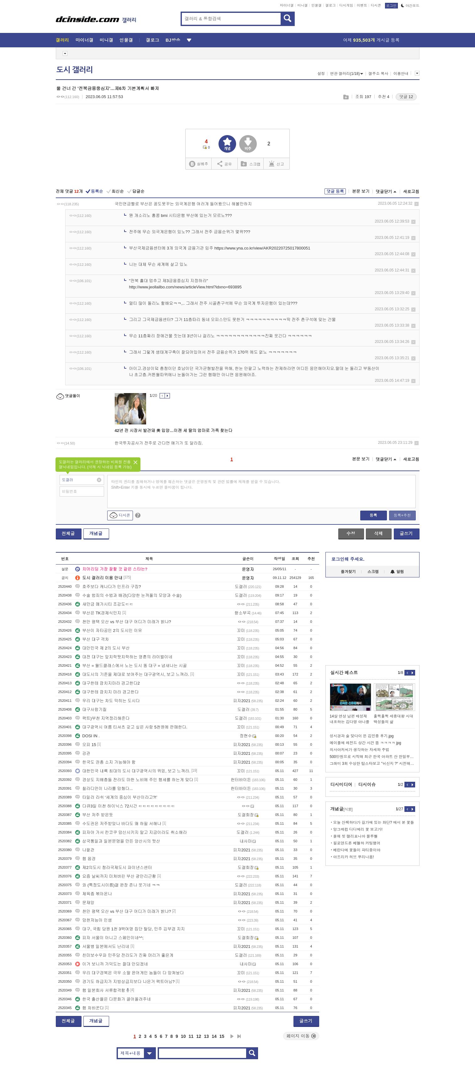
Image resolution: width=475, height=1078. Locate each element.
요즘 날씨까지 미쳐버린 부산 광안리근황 (115, 876)
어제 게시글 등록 (371, 40)
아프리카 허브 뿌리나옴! (353, 857)
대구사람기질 (91, 709)
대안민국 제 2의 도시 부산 (102, 648)
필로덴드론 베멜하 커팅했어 (357, 843)
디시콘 (376, 5)
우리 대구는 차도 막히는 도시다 (107, 700)
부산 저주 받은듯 (94, 814)
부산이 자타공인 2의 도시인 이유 (108, 630)
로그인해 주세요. (348, 559)
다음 (232, 1036)
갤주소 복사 (378, 73)
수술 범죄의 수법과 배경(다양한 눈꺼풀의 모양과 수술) (128, 595)
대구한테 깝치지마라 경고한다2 (107, 683)
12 (198, 1036)
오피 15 (85, 744)
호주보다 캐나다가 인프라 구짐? (108, 586)
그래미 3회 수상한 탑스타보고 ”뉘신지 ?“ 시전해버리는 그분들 (372, 763)
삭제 (416, 204)
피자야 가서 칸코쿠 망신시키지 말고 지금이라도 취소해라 (131, 832)
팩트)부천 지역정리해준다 (102, 718)
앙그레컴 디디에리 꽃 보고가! (358, 829)
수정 (350, 533)
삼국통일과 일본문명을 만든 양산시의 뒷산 (117, 841)
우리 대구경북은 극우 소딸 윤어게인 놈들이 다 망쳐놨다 (129, 972)
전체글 (68, 533)
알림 (397, 572)
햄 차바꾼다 (89, 1008)
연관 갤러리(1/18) (346, 73)
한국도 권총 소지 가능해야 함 (105, 762)
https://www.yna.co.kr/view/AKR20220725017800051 (262, 248)
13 (206, 1036)
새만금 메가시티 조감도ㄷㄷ (104, 604)
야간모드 (410, 6)
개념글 (96, 533)
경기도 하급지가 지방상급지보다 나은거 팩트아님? (125, 981)
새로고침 (411, 191)
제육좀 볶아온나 (93, 893)
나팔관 (84, 850)
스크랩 (346, 97)
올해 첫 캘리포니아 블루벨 (355, 836)
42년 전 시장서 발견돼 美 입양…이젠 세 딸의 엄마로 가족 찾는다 (174, 430)
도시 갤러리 (74, 70)
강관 (82, 753)
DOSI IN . (87, 736)
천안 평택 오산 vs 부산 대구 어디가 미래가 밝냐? (123, 621)
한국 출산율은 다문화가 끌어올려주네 (113, 999)
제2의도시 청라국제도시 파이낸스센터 (113, 867)
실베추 (198, 164)
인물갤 (316, 5)
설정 (321, 73)
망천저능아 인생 (93, 920)
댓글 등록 (335, 191)
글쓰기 (406, 533)
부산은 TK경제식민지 (98, 613)
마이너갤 (287, 5)
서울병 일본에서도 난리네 (102, 946)
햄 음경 (85, 858)
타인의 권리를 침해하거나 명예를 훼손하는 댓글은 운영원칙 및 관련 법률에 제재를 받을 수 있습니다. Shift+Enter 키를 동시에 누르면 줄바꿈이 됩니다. (195, 485)
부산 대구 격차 (92, 639)
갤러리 (62, 40)
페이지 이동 (301, 1036)
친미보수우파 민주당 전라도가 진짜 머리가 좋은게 (124, 955)
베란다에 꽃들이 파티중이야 (357, 850)
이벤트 (362, 5)
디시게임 (346, 5)
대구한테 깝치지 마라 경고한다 (107, 692)
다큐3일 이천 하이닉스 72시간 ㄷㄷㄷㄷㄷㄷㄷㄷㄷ (125, 806)
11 (190, 1036)
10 (183, 1036)
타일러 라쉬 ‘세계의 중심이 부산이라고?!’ (116, 797)
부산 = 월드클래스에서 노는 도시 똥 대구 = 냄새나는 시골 (131, 665)
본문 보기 (361, 191)
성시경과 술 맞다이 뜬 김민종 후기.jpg (362, 736)
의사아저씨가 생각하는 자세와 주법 (359, 750)
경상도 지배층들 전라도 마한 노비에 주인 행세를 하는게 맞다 (134, 779)
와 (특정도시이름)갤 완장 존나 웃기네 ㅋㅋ (117, 885)
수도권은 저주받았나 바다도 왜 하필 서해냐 (118, 823)
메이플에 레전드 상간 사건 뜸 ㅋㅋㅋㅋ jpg (365, 743)
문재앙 (84, 902)
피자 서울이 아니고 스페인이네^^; (109, 937)
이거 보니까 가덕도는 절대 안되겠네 (111, 964)
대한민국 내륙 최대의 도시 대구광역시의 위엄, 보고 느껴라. (132, 771)
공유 (224, 163)
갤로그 (330, 5)
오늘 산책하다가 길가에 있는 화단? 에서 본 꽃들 (373, 822)
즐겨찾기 (348, 572)
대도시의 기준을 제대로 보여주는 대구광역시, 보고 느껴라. (132, 674)
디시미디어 (341, 784)
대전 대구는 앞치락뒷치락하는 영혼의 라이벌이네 (123, 657)
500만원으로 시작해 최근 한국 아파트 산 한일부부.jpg (372, 757)
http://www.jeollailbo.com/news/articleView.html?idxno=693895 (185, 287)
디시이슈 (367, 784)
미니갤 (302, 5)
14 (214, 1036)
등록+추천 (402, 515)
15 (221, 1036)
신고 (276, 163)
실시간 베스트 (344, 672)
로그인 (391, 6)
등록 (373, 515)
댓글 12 (406, 96)
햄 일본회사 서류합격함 (100, 990)
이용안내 (401, 73)
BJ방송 (173, 40)
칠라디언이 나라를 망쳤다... (104, 788)
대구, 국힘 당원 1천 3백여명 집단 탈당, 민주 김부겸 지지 (130, 929)
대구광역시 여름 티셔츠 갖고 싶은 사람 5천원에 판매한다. (131, 727)
